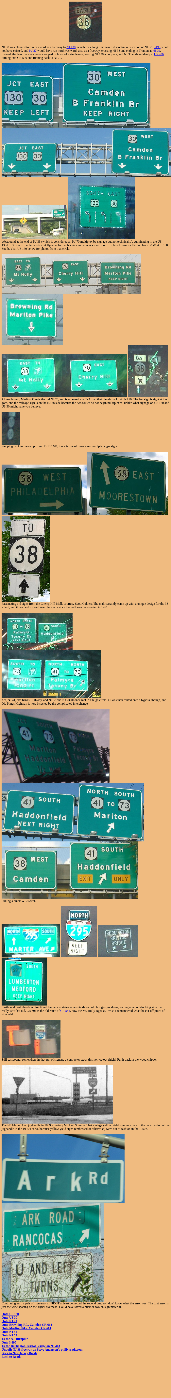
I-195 (157, 47)
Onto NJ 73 (9, 1335)
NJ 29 (156, 50)
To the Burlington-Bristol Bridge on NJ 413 (31, 1346)
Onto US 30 (9, 1317)
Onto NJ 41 (9, 1331)
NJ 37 (33, 50)
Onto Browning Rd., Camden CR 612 (27, 1324)
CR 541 (65, 1010)
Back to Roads (11, 1356)
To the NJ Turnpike (15, 1339)
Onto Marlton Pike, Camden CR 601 (26, 1328)
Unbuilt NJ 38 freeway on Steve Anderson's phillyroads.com (42, 1349)
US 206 (158, 54)
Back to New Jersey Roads (19, 1353)
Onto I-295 (9, 1342)
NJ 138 (71, 47)
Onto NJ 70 (9, 1321)
